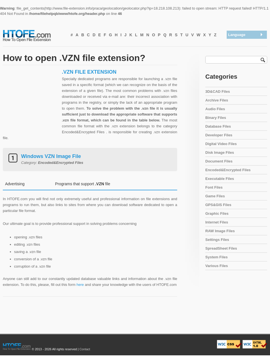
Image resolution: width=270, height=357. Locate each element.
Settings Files (217, 240)
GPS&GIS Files (218, 205)
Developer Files (218, 135)
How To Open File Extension (33, 35)
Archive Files (216, 100)
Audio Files (215, 109)
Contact (84, 349)
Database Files (218, 126)
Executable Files (219, 179)
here (80, 285)
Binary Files (215, 118)
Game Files (215, 196)
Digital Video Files (221, 144)
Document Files (219, 161)
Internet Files (216, 222)
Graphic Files (216, 213)
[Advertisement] (31, 104)
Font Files (213, 187)
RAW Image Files (220, 231)
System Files (216, 257)
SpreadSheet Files (221, 248)
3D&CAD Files (217, 91)
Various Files (216, 266)
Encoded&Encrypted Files (228, 170)
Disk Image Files (219, 152)
